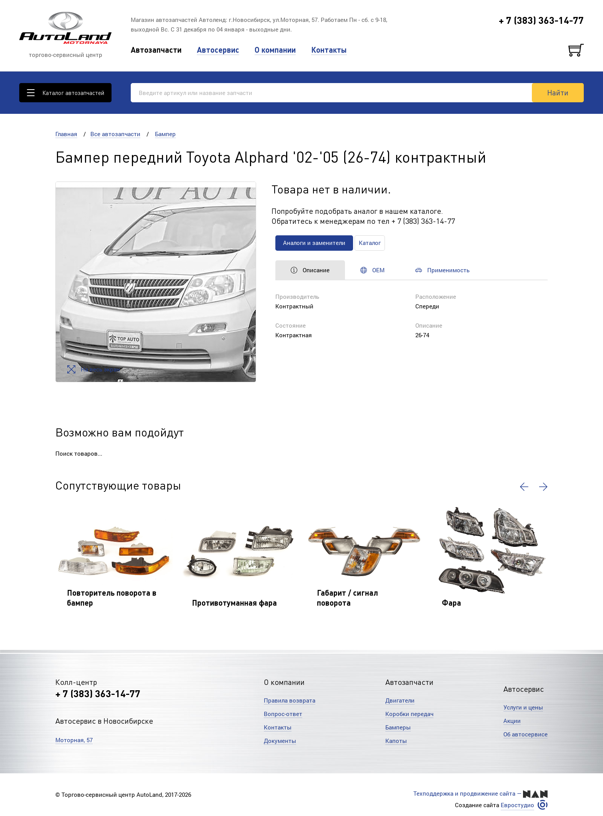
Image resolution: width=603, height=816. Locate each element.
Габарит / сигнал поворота (347, 598)
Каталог (370, 242)
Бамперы (398, 727)
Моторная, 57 (74, 740)
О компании (275, 50)
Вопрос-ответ (283, 714)
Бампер (165, 134)
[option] (156, 282)
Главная (66, 134)
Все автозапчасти (115, 134)
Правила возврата (289, 700)
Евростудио (517, 805)
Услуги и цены (523, 707)
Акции (512, 720)
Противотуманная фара (234, 603)
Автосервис (218, 50)
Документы (280, 740)
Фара (451, 603)
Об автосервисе (525, 734)
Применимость (442, 270)
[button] (524, 487)
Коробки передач (409, 714)
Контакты (329, 50)
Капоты (396, 740)
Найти (557, 92)
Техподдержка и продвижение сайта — (480, 793)
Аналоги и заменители (314, 242)
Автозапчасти (156, 50)
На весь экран (93, 369)
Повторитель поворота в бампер (112, 598)
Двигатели (400, 700)
